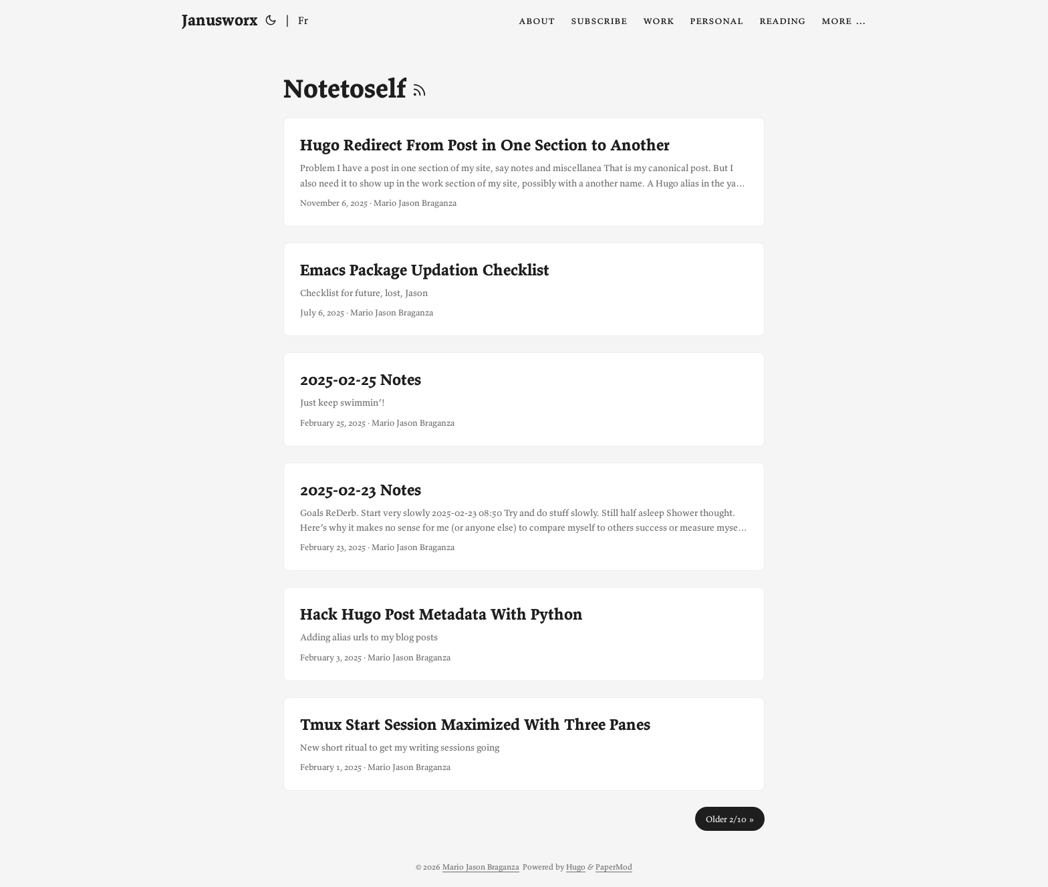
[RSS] (419, 88)
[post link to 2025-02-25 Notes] (524, 399)
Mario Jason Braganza (480, 867)
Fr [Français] (303, 20)
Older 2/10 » (730, 818)
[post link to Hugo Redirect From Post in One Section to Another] (524, 172)
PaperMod (614, 867)
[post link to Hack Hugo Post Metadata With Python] (524, 634)
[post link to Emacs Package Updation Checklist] (524, 289)
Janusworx (219, 19)
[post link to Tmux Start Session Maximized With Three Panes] (524, 744)
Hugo (575, 867)
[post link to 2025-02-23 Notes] (524, 517)
